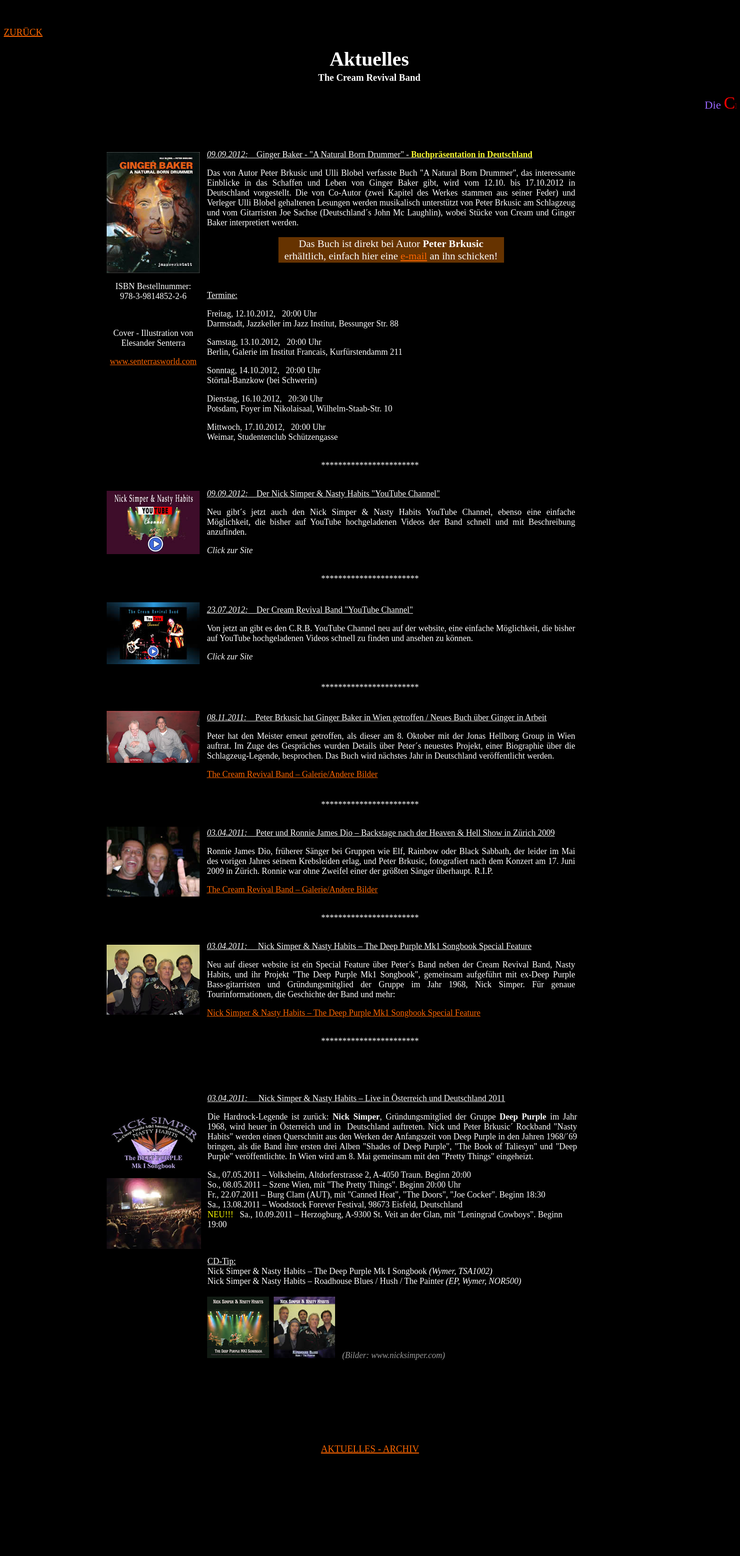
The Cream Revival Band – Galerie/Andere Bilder (292, 774)
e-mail (414, 256)
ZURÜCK (23, 32)
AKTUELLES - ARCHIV (370, 1449)
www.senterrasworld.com (153, 361)
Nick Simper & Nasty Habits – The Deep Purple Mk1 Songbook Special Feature (343, 1012)
